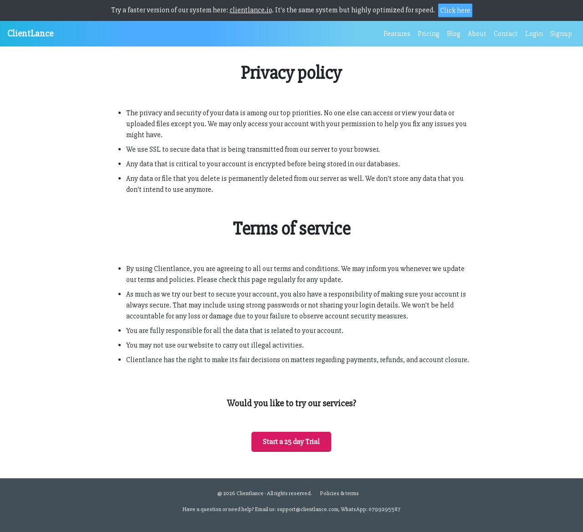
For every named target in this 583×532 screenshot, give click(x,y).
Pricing (429, 33)
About (477, 33)
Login (534, 33)
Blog (453, 33)
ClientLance (30, 33)
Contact (506, 33)
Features (397, 33)
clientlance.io (251, 10)
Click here (455, 10)
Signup (561, 33)
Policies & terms (339, 493)
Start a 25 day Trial (291, 441)
